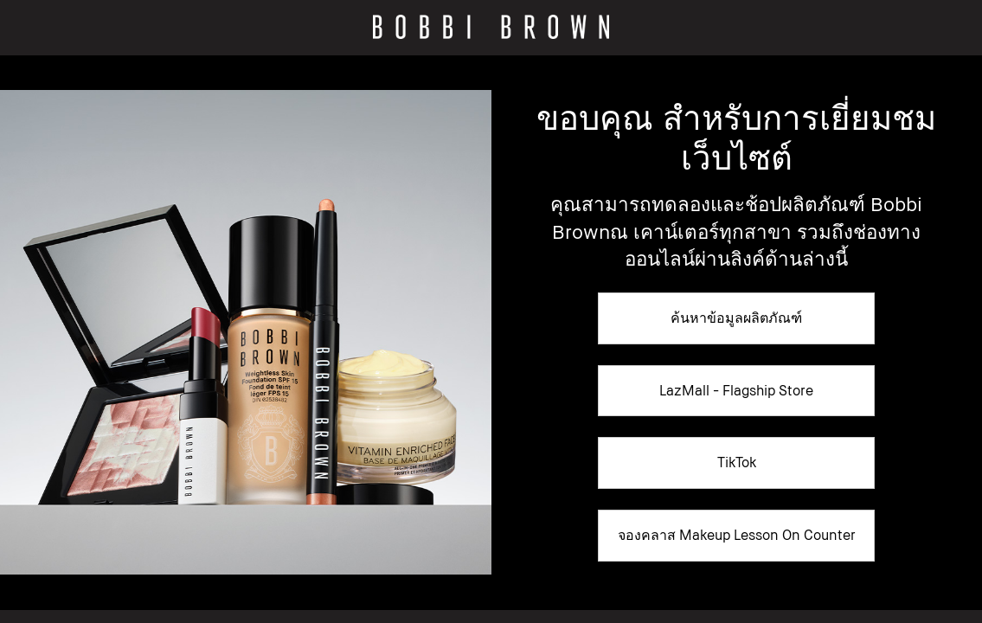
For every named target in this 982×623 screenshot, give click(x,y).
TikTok (736, 462)
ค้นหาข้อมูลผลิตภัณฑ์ (736, 317)
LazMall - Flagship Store (736, 390)
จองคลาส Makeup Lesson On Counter (737, 534)
